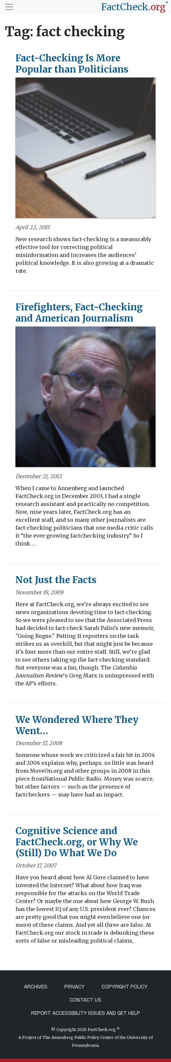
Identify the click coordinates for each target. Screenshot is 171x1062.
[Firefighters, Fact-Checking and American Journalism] (85, 399)
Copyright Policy (124, 986)
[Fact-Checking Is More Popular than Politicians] (85, 150)
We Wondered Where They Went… (76, 725)
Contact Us (85, 999)
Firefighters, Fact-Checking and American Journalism (79, 312)
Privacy (74, 986)
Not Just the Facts (55, 580)
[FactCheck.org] (134, 7)
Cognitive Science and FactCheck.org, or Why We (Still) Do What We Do (76, 842)
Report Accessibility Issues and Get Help (85, 1013)
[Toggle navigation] (9, 7)
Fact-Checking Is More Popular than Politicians (71, 63)
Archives (35, 986)
